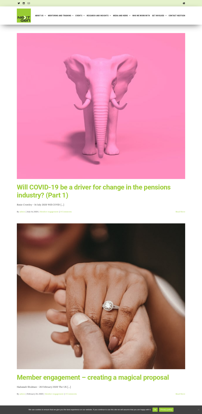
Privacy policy (166, 410)
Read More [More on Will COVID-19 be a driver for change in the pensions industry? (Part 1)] (180, 212)
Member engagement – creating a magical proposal (93, 377)
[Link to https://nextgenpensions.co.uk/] (184, 3)
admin (22, 212)
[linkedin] (24, 3)
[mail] (29, 3)
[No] (198, 409)
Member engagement (49, 212)
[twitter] (19, 3)
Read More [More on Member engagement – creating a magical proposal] (180, 394)
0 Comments (66, 212)
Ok (155, 410)
